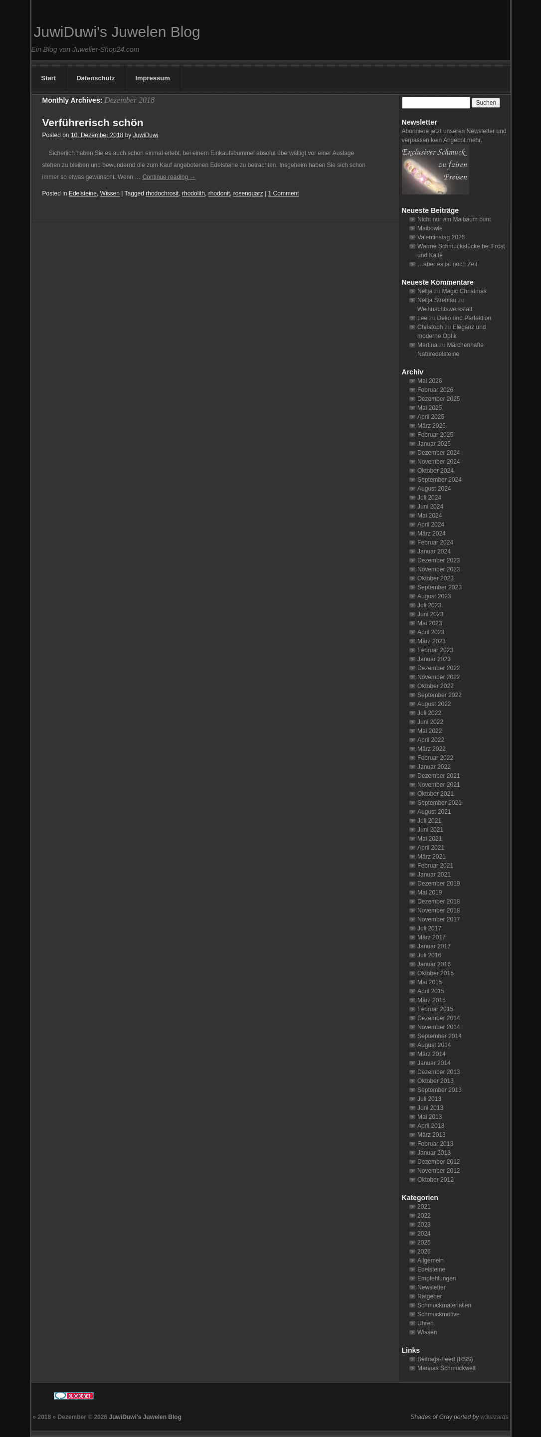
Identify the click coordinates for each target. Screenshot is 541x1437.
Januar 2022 (434, 766)
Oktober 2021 (435, 793)
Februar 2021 (435, 865)
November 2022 (438, 677)
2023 (424, 1224)
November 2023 (438, 569)
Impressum (152, 78)
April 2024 (430, 524)
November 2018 (438, 910)
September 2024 (439, 479)
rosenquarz (248, 193)
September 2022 (439, 695)
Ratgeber (429, 1296)
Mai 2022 (429, 730)
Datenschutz (95, 78)
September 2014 (439, 1036)
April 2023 (430, 632)
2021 (424, 1206)
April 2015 (430, 991)
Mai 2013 (429, 1116)
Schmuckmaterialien (444, 1305)
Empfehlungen (436, 1278)
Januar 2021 (434, 874)
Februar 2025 (435, 434)
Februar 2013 (435, 1143)
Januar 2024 (434, 551)
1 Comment (283, 193)
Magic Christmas (464, 291)
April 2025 (430, 416)
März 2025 (431, 425)
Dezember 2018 (438, 901)
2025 (424, 1242)
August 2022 (434, 704)
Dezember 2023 (438, 560)
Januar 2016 (434, 964)
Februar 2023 (435, 650)
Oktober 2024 (435, 470)
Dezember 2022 (438, 668)
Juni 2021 (430, 829)
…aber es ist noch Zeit (447, 264)
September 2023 (439, 587)
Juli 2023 (429, 605)
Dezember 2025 (438, 398)
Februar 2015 (435, 1009)
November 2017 (438, 919)
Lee (422, 318)
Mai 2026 (429, 380)
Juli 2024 (429, 497)
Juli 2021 (429, 820)
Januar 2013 (434, 1152)
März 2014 (431, 1054)
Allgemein (430, 1260)
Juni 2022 (430, 721)
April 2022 (430, 739)
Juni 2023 (430, 614)
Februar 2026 (435, 389)
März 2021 (431, 856)
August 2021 (434, 811)
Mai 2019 (429, 892)
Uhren (425, 1323)
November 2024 (438, 461)
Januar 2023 (434, 659)
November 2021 (438, 784)
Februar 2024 (435, 542)
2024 (424, 1233)
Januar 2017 (434, 946)
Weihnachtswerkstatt (445, 309)
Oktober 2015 (435, 973)
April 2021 (430, 847)
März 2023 (431, 641)
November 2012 (438, 1170)
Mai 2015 (429, 982)
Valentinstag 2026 (441, 237)
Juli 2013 (429, 1098)
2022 (424, 1215)
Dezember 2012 (438, 1161)
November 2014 (438, 1027)
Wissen (110, 193)
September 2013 (439, 1089)
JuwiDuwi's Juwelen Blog (117, 31)
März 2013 (431, 1134)
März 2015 (431, 1000)
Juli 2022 (429, 713)
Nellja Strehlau (436, 300)
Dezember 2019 (438, 883)
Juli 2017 (429, 928)
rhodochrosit (162, 193)
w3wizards (494, 1417)
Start (48, 78)
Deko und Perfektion (464, 318)
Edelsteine (83, 193)
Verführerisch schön (93, 122)
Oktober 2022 (435, 686)
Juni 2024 (430, 506)
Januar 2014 (434, 1063)
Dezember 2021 (438, 775)
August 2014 (434, 1045)
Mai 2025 (429, 407)
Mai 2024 (429, 515)
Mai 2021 (429, 838)
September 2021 (439, 802)
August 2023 (434, 596)
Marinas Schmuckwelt (446, 1368)
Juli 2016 (429, 955)
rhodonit (219, 193)
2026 (424, 1251)
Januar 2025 (434, 443)
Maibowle (430, 228)
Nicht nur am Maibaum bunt (454, 219)
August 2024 (434, 488)
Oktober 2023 (435, 578)
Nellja (424, 291)
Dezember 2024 (438, 452)
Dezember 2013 (438, 1072)
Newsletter (431, 1287)
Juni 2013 (430, 1107)
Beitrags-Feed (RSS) (445, 1359)
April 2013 (430, 1125)
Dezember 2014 (438, 1018)
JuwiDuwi (146, 135)
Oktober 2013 (435, 1081)
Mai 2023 (429, 623)
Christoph (430, 327)
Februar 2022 (435, 757)
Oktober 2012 (435, 1179)
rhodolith (193, 193)
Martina (427, 345)
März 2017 (431, 937)
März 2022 (431, 748)
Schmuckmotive (438, 1314)
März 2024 (431, 533)
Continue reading (169, 177)
